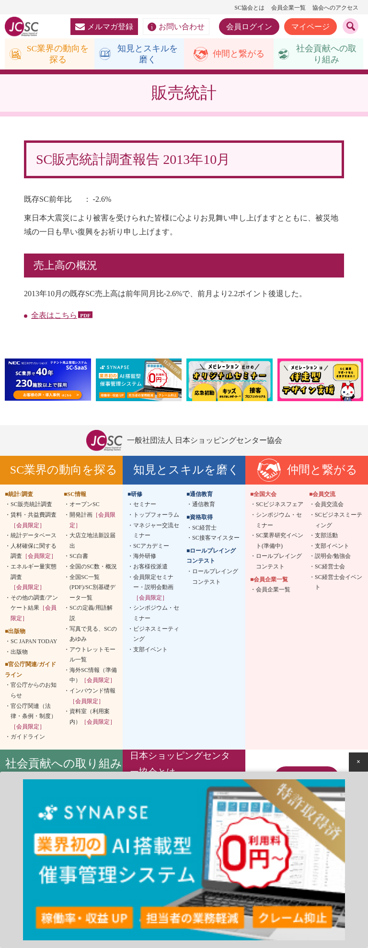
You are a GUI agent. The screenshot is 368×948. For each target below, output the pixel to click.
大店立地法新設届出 (92, 541)
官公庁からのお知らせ (34, 691)
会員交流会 (329, 505)
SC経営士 (204, 528)
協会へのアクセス (335, 7)
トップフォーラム (156, 515)
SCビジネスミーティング (338, 520)
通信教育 (203, 505)
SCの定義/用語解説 (91, 614)
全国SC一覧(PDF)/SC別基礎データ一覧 (92, 587)
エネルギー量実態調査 (34, 577)
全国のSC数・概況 (93, 567)
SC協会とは (249, 7)
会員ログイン (249, 27)
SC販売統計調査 (31, 505)
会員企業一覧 (288, 7)
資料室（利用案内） (92, 717)
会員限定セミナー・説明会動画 (153, 587)
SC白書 (78, 557)
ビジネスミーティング (156, 634)
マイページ (310, 27)
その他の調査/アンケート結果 (34, 608)
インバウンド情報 (92, 696)
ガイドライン (28, 737)
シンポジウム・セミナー (156, 614)
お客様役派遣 (150, 567)
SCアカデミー (151, 546)
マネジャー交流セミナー (156, 531)
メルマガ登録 (104, 27)
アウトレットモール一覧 (92, 655)
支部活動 (326, 536)
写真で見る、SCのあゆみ (93, 634)
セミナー (144, 505)
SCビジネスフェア (279, 505)
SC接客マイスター (216, 538)
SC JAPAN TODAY (34, 642)
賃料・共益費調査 (34, 520)
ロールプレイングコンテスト (215, 577)
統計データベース (34, 536)
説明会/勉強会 (333, 557)
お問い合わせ (176, 27)
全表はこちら (54, 316)
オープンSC (84, 505)
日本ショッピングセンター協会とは (180, 764)
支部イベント (150, 650)
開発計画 (92, 520)
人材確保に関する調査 (34, 551)
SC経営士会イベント (338, 582)
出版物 (19, 652)
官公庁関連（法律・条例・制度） (34, 716)
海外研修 (144, 557)
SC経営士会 (330, 567)
